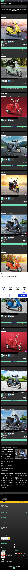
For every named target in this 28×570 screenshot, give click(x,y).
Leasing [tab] (5, 39)
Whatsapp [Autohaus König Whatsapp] (3, 546)
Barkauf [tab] (14, 39)
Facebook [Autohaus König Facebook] (16, 546)
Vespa (6, 3)
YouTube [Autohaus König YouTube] (3, 547)
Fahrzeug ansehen (14, 87)
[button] (26, 1)
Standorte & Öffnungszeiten (4, 523)
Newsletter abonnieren (4, 527)
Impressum (2, 533)
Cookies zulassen (22, 295)
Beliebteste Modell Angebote (14, 520)
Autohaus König (21, 501)
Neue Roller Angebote (3, 505)
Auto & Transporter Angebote (4, 507)
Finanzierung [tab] (23, 39)
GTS (12, 5)
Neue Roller (3, 3)
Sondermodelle (13, 7)
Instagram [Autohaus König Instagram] (3, 544)
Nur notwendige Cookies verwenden (14, 295)
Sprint (16, 7)
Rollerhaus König (3, 522)
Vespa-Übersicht (5, 5)
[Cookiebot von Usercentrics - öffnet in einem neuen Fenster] (23, 273)
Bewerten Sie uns (3, 528)
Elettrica (10, 5)
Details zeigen (23, 292)
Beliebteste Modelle (14, 512)
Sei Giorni (24, 5)
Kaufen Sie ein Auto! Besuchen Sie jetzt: (9, 501)
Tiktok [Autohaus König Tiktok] (16, 547)
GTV (18, 5)
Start (1, 3)
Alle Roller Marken (14, 517)
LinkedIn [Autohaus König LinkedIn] (16, 544)
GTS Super (15, 5)
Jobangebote (2, 529)
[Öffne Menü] (14, 568)
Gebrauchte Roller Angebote (4, 506)
